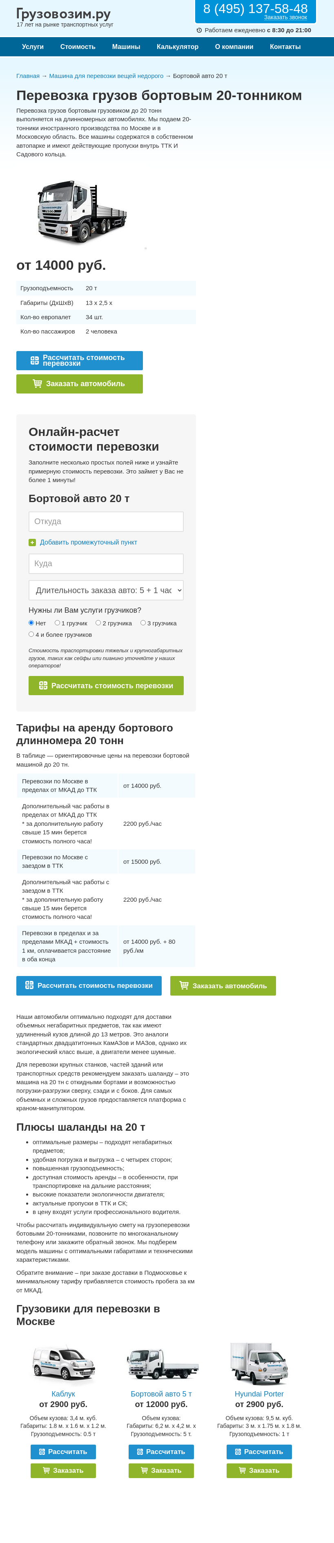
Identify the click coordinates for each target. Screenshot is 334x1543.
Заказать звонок (285, 17)
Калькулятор (177, 46)
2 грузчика (114, 623)
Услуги (33, 46)
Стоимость (78, 46)
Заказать (63, 1470)
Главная (28, 75)
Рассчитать (63, 1452)
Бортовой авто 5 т (161, 1394)
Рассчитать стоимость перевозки (78, 360)
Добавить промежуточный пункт (83, 542)
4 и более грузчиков (60, 634)
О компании (234, 46)
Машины (126, 46)
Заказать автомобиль (79, 383)
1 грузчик (71, 623)
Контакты (285, 46)
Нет (37, 623)
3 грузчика (158, 623)
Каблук (63, 1394)
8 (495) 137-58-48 (255, 8)
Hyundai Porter (259, 1394)
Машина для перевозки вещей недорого (106, 75)
